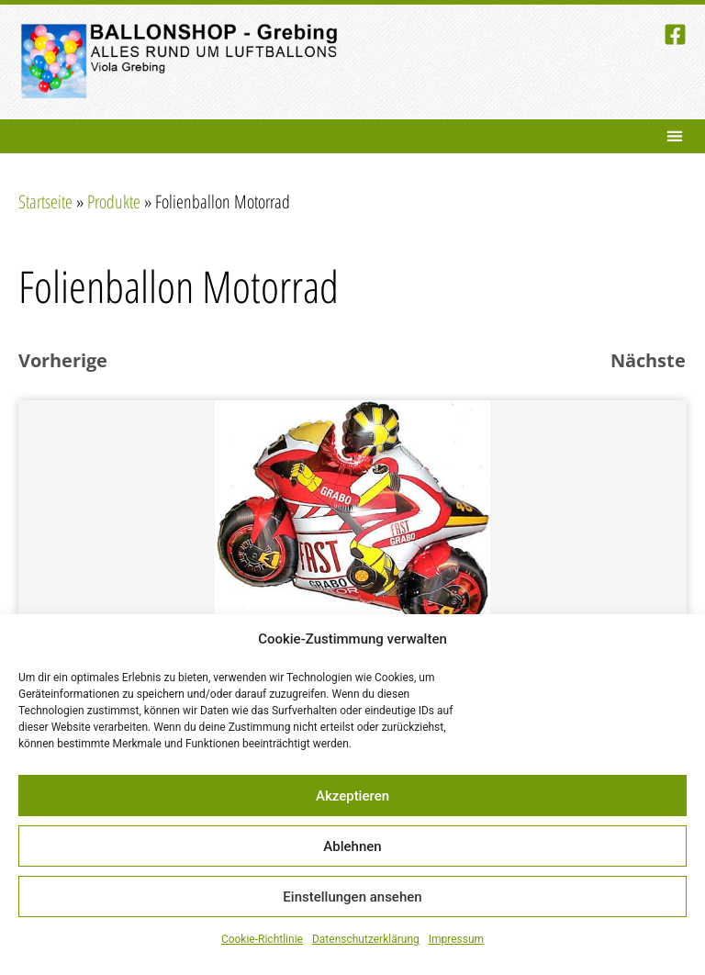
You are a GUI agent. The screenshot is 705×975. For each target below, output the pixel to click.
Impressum (456, 939)
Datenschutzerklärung (366, 939)
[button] (674, 136)
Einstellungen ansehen (352, 897)
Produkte (113, 201)
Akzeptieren (352, 796)
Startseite (45, 201)
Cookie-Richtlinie (262, 939)
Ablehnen (352, 846)
